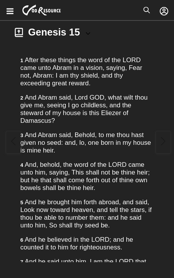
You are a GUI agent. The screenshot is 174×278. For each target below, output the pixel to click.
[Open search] (146, 10)
